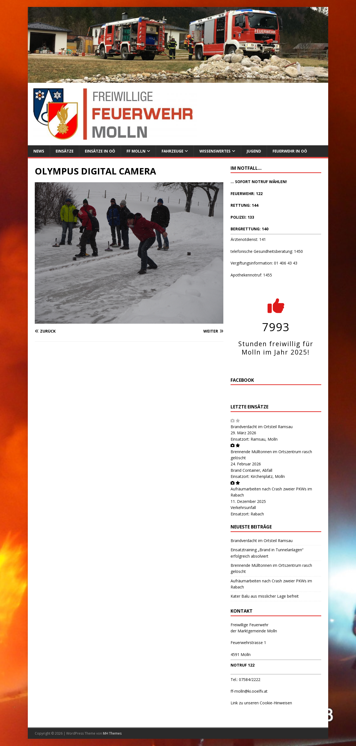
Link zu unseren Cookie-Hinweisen (261, 703)
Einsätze (65, 151)
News (39, 151)
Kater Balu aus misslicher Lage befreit (265, 596)
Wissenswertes (219, 151)
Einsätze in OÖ (101, 151)
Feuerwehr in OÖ (296, 151)
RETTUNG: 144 (244, 205)
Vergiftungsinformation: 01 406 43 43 (264, 263)
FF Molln (138, 151)
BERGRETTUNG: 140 (249, 229)
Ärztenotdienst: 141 (248, 239)
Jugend (259, 151)
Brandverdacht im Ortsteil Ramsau (262, 427)
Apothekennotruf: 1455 (251, 275)
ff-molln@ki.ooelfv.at (249, 691)
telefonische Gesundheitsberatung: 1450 (267, 251)
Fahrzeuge (175, 151)
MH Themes (112, 733)
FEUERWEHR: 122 (247, 193)
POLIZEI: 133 (242, 217)
